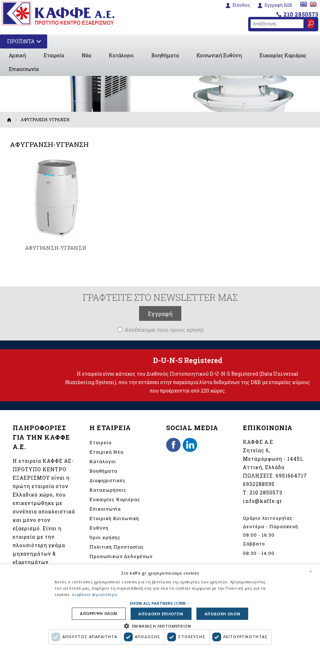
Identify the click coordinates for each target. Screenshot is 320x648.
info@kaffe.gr (262, 501)
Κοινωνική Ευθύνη (219, 55)
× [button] (310, 571)
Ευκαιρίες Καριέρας (283, 55)
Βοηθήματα (165, 55)
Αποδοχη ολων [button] (222, 613)
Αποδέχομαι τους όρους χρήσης (164, 329)
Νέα (86, 55)
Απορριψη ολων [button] (98, 613)
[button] (160, 603)
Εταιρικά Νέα (106, 452)
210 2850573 (300, 14)
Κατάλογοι (121, 55)
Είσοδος (241, 5)
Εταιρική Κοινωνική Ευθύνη (114, 523)
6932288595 (259, 484)
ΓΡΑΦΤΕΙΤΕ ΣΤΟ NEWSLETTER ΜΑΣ (160, 297)
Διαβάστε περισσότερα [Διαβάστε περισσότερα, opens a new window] (94, 594)
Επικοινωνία (24, 69)
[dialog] (160, 606)
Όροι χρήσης (104, 537)
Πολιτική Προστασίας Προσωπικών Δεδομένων (120, 551)
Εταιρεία (54, 55)
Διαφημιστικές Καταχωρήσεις (107, 485)
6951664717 (291, 475)
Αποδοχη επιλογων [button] (160, 613)
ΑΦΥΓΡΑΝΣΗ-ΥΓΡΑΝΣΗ (55, 247)
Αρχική (17, 55)
